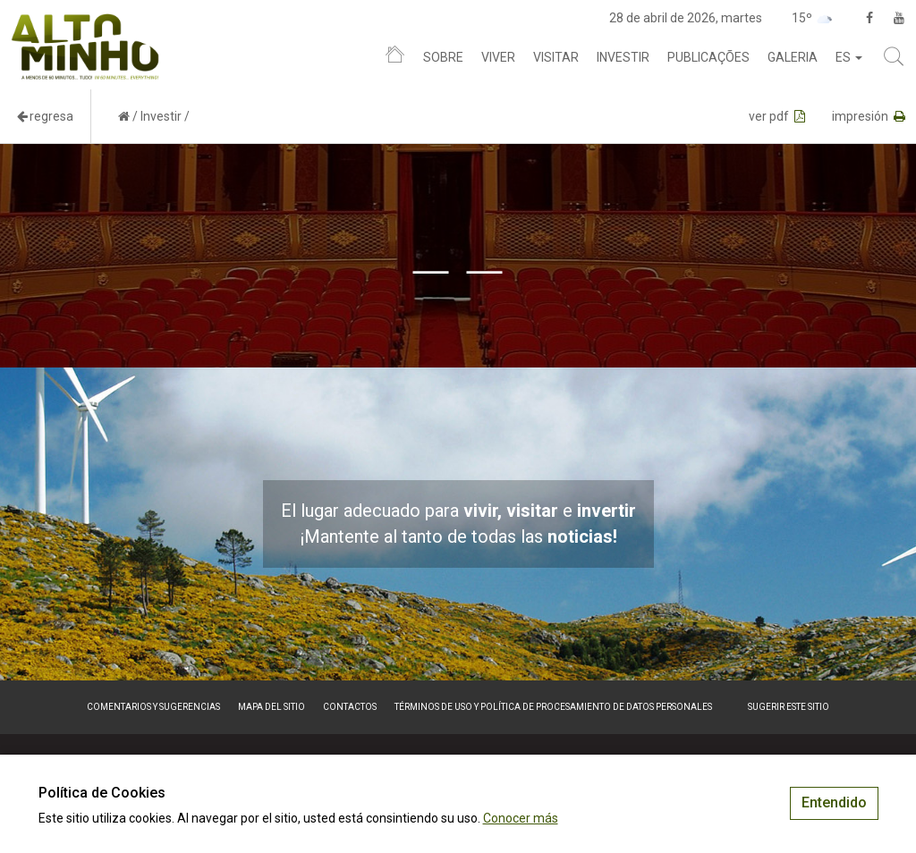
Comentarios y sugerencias (153, 707)
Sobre (443, 57)
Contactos (350, 707)
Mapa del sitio (271, 707)
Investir (623, 57)
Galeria (793, 57)
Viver (498, 57)
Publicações (708, 57)
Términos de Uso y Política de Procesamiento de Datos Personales (553, 707)
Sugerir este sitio (788, 707)
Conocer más (520, 818)
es (848, 57)
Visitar (556, 57)
